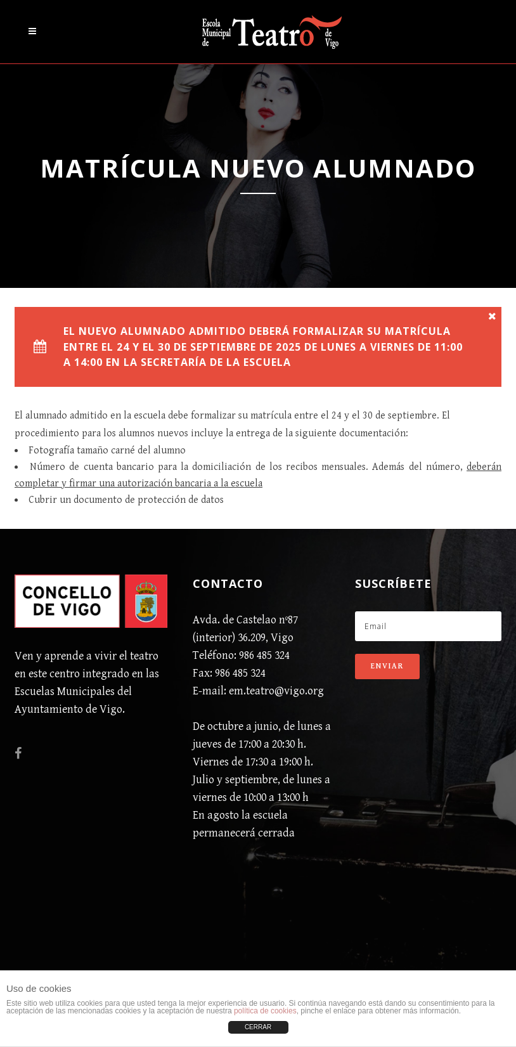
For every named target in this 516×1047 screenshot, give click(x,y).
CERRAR (258, 1027)
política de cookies (265, 1010)
